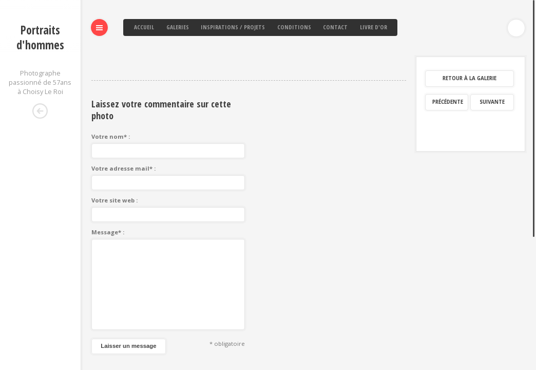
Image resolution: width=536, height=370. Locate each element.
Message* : (107, 182)
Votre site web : (114, 150)
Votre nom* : (110, 86)
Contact (335, 27)
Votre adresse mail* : (123, 118)
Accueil (144, 27)
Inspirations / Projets (233, 27)
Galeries (177, 27)
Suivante (492, 51)
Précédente (447, 51)
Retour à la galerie (469, 28)
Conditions (294, 27)
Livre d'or (373, 27)
